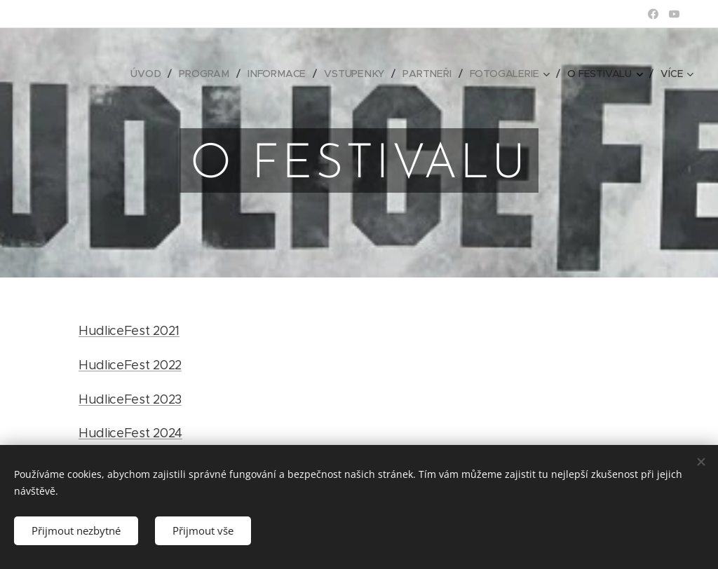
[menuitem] (151, 73)
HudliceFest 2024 (130, 433)
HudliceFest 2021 (129, 330)
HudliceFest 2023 (130, 399)
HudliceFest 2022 (130, 365)
